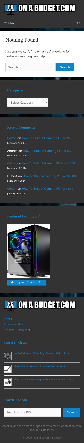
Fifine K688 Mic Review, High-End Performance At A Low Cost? (44, 379)
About (8, 319)
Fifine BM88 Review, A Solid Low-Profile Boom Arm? (39, 366)
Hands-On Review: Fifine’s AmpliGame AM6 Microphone (41, 353)
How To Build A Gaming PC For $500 (47, 138)
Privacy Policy (13, 324)
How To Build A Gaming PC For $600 (47, 188)
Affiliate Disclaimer (17, 330)
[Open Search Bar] (78, 23)
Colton (12, 138)
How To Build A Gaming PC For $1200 (48, 163)
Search (72, 412)
